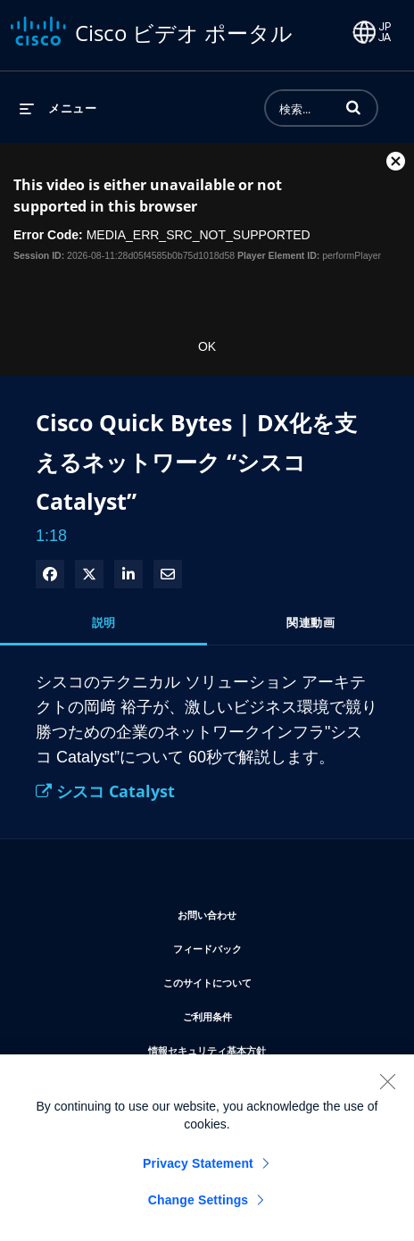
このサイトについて (261, 979)
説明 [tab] (104, 622)
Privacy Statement (198, 1171)
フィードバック (261, 946)
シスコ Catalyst (105, 791)
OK (207, 346)
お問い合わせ (261, 912)
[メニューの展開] (58, 108)
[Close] (387, 1089)
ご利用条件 (261, 1013)
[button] (353, 107)
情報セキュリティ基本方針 (260, 1047)
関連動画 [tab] (310, 622)
